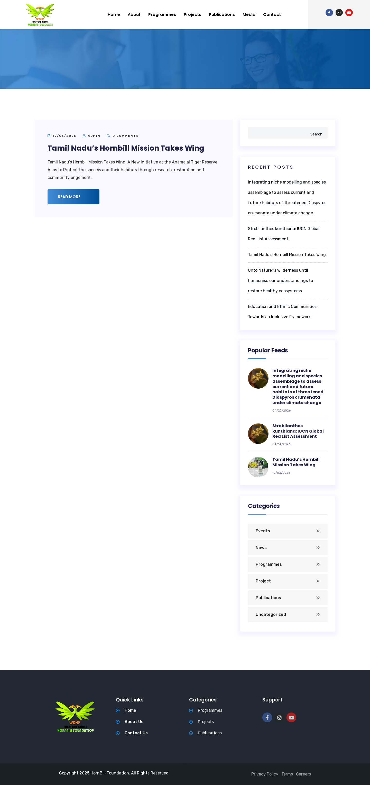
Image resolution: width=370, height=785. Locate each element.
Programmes (162, 14)
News (261, 547)
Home (114, 14)
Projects (192, 14)
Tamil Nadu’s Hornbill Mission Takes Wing (126, 148)
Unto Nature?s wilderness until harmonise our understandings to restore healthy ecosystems (280, 280)
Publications (222, 14)
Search (316, 134)
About (134, 14)
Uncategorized (271, 614)
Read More (75, 196)
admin (94, 136)
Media (249, 14)
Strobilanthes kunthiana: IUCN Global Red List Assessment (298, 431)
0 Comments (123, 136)
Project (263, 581)
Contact (272, 14)
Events (263, 530)
